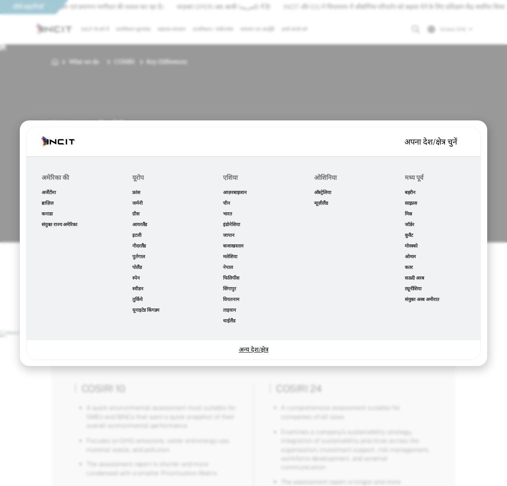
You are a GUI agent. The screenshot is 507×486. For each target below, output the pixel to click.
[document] (253, 243)
